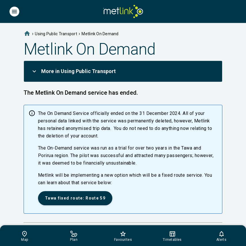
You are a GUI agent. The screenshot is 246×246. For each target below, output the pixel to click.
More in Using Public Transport (73, 71)
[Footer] (123, 235)
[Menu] (14, 11)
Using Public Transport (56, 33)
